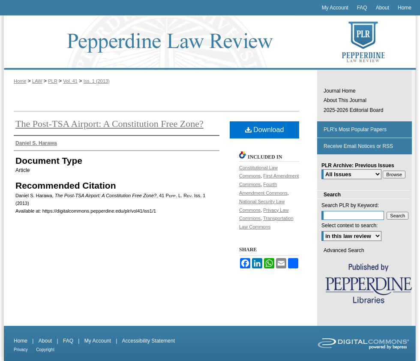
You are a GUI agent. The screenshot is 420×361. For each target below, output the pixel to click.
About (45, 341)
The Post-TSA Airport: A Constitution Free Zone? (109, 123)
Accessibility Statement (148, 341)
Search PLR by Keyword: (350, 205)
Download (264, 129)
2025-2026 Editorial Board (353, 110)
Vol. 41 (70, 81)
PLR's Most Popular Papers (355, 129)
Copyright (45, 349)
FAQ (68, 341)
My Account (97, 341)
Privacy (21, 349)
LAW (37, 81)
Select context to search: (349, 226)
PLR (52, 81)
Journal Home (340, 91)
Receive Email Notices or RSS (358, 146)
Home (20, 81)
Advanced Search (344, 250)
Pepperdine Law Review (158, 42)
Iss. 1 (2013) (97, 81)
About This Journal (345, 100)
